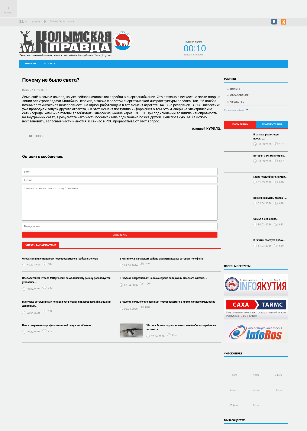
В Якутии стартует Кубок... (269, 240)
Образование (239, 95)
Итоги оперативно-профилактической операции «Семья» (56, 331)
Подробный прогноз (273, 51)
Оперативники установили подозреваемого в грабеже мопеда (60, 265)
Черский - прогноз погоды (273, 47)
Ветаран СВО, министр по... (269, 155)
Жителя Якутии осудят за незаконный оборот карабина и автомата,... (181, 333)
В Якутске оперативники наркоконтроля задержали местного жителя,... (163, 284)
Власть (235, 88)
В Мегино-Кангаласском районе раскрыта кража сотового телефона (161, 265)
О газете (49, 63)
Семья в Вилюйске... (265, 219)
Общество (237, 101)
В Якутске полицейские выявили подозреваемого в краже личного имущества (167, 308)
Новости (30, 63)
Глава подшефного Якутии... (270, 176)
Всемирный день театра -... (270, 197)
